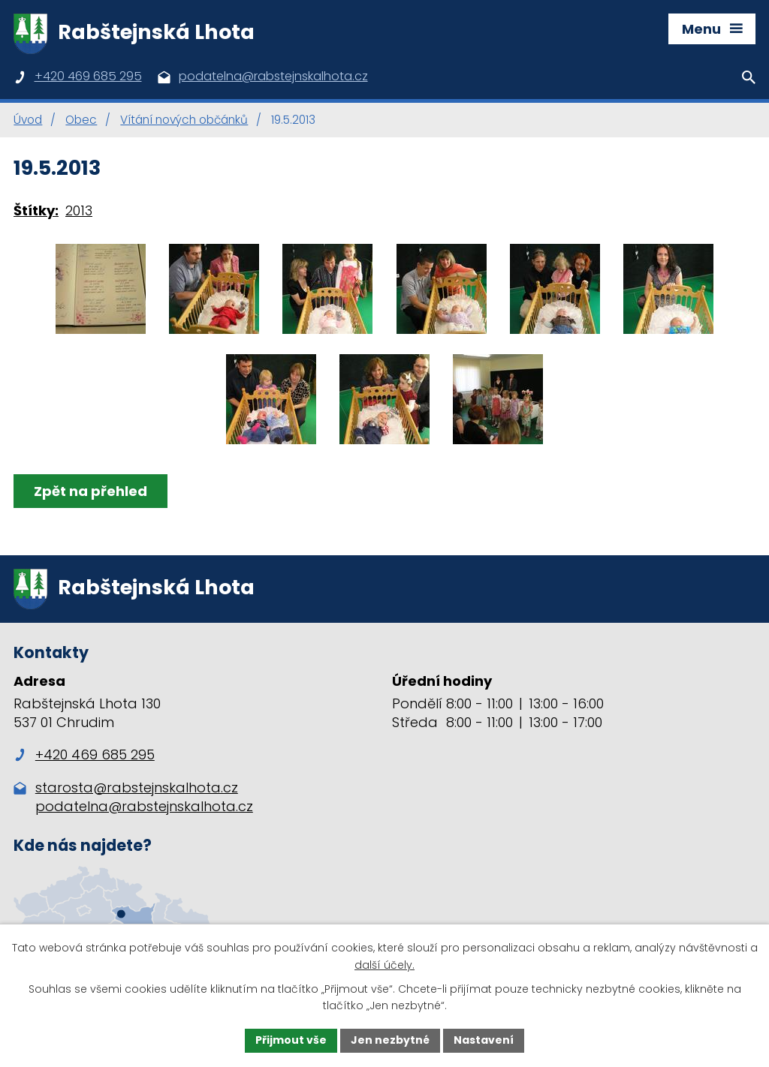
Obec (81, 120)
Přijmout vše (291, 1039)
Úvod (28, 120)
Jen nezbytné (390, 1039)
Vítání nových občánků (184, 120)
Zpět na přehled (90, 491)
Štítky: (36, 210)
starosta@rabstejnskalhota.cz (136, 787)
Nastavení (484, 1039)
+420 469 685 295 (84, 754)
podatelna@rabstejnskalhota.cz (144, 806)
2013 (78, 210)
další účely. (384, 964)
